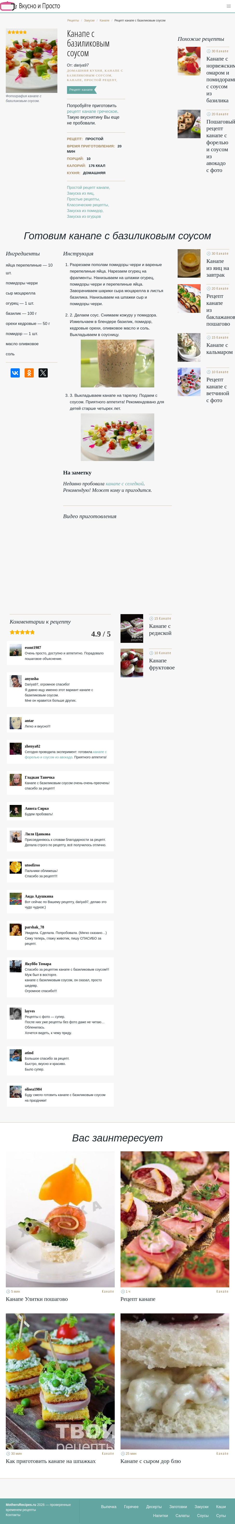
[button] (228, 6)
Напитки (160, 1516)
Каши (221, 1507)
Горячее (131, 1507)
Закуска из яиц (80, 193)
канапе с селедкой (125, 484)
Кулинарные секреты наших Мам (30, 6)
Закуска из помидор (85, 211)
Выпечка (108, 1507)
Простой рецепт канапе (88, 187)
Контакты (13, 1515)
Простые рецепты (83, 199)
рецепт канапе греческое (92, 111)
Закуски (202, 1507)
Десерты (154, 1507)
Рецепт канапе (81, 89)
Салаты (182, 1516)
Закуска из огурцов (84, 216)
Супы (221, 1516)
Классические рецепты (87, 205)
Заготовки (178, 1507)
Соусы (203, 1516)
